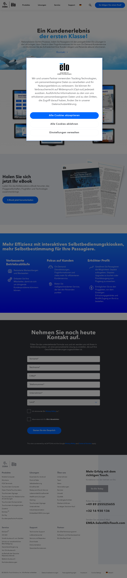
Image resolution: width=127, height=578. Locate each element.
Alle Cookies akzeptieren (64, 115)
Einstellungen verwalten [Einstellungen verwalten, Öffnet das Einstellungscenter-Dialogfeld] (64, 132)
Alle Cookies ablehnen (64, 124)
